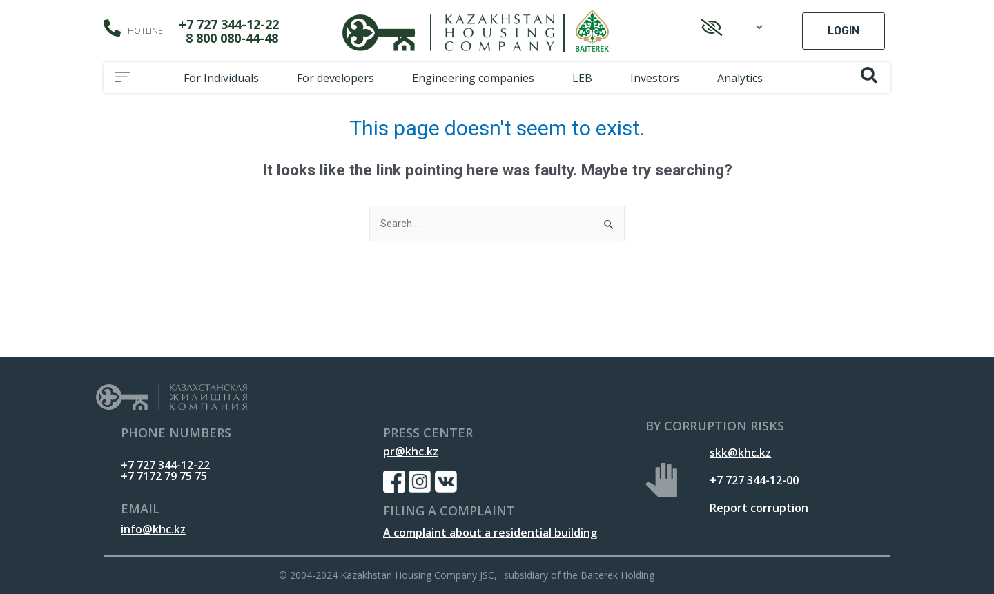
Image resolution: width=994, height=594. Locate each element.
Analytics (743, 78)
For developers (339, 78)
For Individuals (225, 78)
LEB (585, 78)
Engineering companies (476, 78)
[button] (843, 31)
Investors (658, 78)
